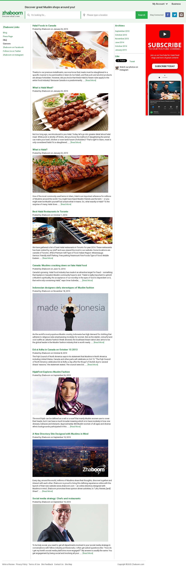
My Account (158, 4)
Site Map (68, 564)
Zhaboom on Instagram (13, 55)
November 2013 (122, 39)
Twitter (174, 14)
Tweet (132, 61)
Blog (5, 33)
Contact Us (59, 564)
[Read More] (91, 80)
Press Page (8, 36)
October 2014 (121, 46)
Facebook (167, 14)
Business (176, 4)
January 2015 (121, 50)
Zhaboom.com (138, 564)
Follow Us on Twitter (12, 51)
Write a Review (8, 564)
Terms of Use (34, 564)
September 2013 (122, 31)
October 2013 (121, 35)
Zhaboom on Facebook (13, 47)
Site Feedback (47, 564)
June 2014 (119, 42)
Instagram (181, 14)
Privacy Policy (21, 564)
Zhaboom (12, 12)
